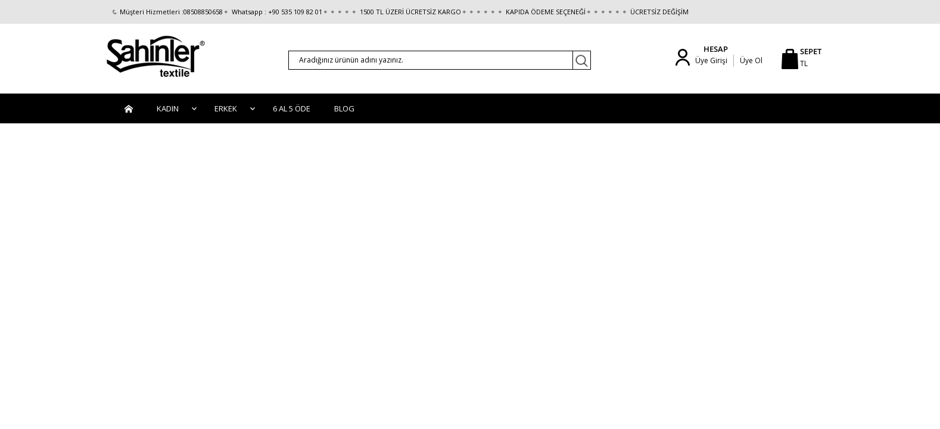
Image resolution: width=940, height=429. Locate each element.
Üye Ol (751, 60)
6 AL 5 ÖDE (291, 108)
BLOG (344, 108)
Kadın (168, 108)
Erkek (225, 108)
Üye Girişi (711, 60)
